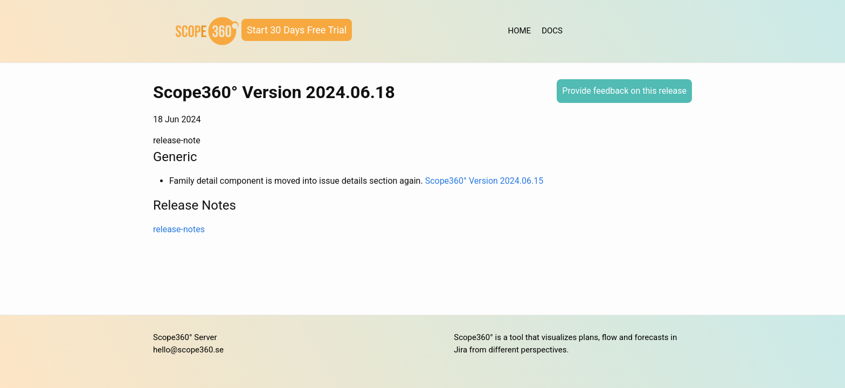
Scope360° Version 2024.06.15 (484, 181)
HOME (519, 31)
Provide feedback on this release (624, 91)
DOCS (552, 31)
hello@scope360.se (188, 350)
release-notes (179, 229)
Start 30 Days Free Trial (297, 30)
